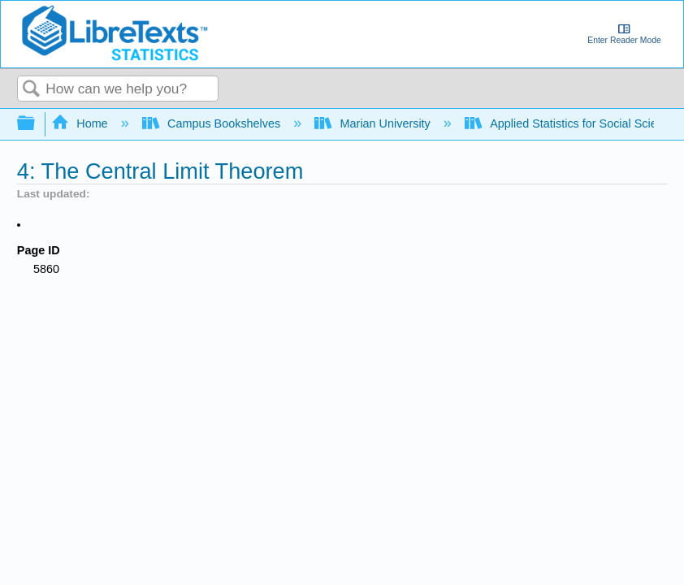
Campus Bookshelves (213, 123)
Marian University (374, 123)
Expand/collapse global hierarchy (36, 124)
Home (81, 123)
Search (31, 89)
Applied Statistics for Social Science (572, 123)
